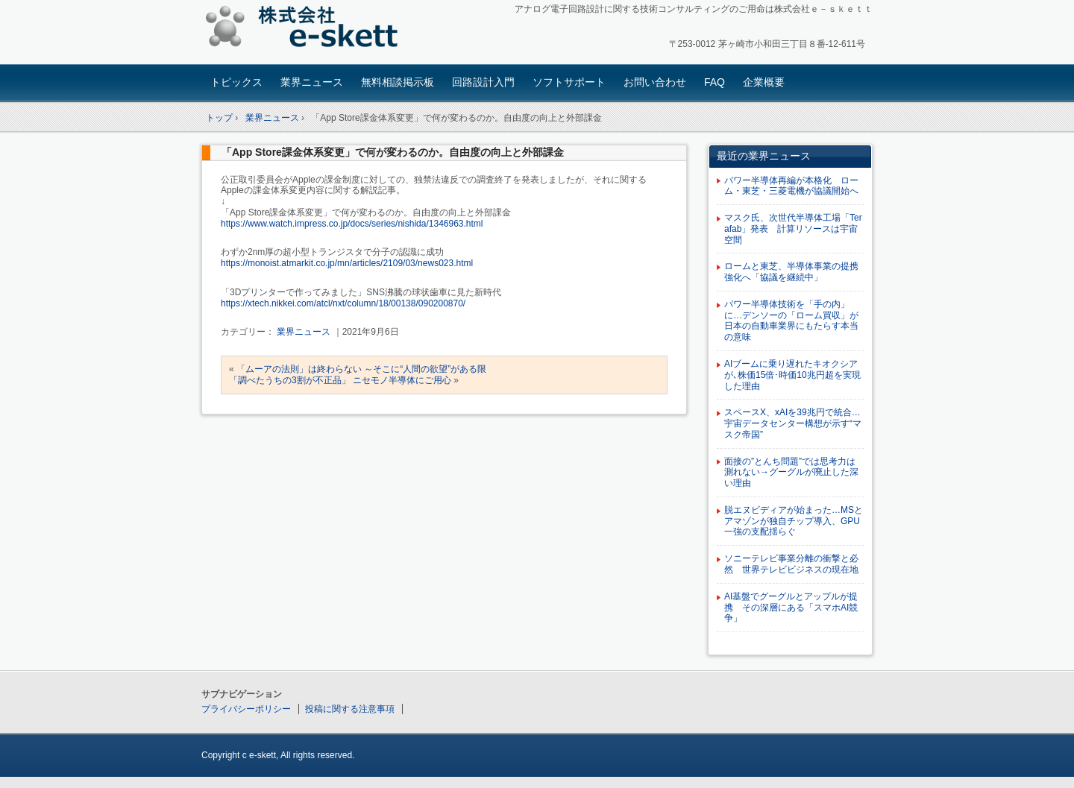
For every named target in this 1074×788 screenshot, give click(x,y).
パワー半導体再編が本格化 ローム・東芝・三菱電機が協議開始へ (791, 186)
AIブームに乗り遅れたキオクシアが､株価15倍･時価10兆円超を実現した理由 (792, 375)
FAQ (714, 82)
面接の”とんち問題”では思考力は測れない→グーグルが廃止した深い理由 (791, 472)
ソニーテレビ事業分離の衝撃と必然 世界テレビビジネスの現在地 (791, 564)
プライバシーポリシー (246, 709)
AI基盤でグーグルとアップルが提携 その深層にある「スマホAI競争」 (791, 607)
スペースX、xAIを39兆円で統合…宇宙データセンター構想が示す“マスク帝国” (792, 423)
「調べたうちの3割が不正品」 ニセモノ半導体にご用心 (340, 380)
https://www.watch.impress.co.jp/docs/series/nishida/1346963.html (352, 223)
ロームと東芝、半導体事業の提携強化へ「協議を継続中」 (791, 272)
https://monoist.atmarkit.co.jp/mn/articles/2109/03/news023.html (347, 263)
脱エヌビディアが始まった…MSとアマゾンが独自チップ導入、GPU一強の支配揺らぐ (793, 521)
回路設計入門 (483, 82)
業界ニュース (311, 82)
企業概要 (764, 82)
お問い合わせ (655, 82)
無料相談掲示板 (397, 82)
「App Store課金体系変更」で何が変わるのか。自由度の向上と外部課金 (393, 152)
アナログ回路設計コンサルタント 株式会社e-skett (306, 29)
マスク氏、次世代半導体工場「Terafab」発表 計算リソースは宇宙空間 (793, 228)
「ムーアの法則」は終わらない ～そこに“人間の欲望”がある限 (361, 369)
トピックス (236, 82)
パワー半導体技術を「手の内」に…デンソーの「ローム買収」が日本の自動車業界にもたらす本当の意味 (791, 320)
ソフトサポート (569, 82)
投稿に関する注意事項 (350, 709)
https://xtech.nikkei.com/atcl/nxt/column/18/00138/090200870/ (343, 303)
